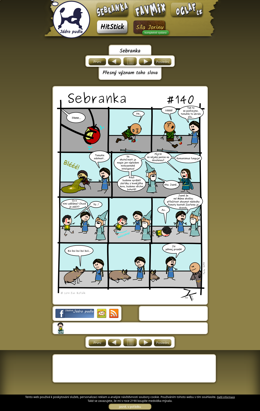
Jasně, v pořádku (130, 407)
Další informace (226, 397)
